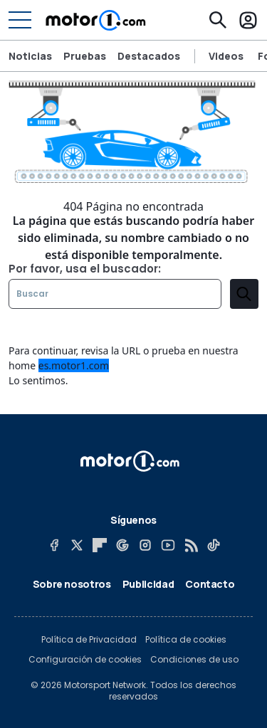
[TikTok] (213, 545)
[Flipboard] (100, 545)
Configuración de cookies (85, 659)
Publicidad (148, 584)
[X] (77, 545)
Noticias (30, 56)
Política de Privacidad (89, 639)
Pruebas (84, 56)
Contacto (209, 584)
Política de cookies (185, 639)
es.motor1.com (73, 365)
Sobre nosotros (72, 584)
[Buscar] (217, 19)
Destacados (148, 56)
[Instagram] (145, 545)
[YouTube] (168, 545)
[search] (244, 294)
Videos (226, 56)
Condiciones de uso (194, 659)
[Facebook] (54, 545)
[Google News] (122, 545)
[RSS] (191, 545)
